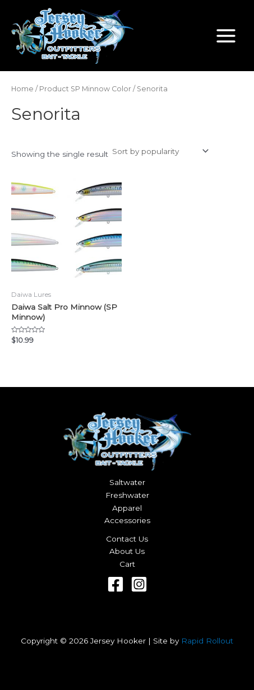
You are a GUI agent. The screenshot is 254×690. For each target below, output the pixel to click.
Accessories (127, 520)
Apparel (127, 507)
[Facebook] (115, 584)
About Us (127, 551)
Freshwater (127, 495)
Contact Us (127, 538)
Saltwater (127, 482)
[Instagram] (139, 584)
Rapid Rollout (207, 640)
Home (22, 89)
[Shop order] (159, 151)
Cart (127, 564)
